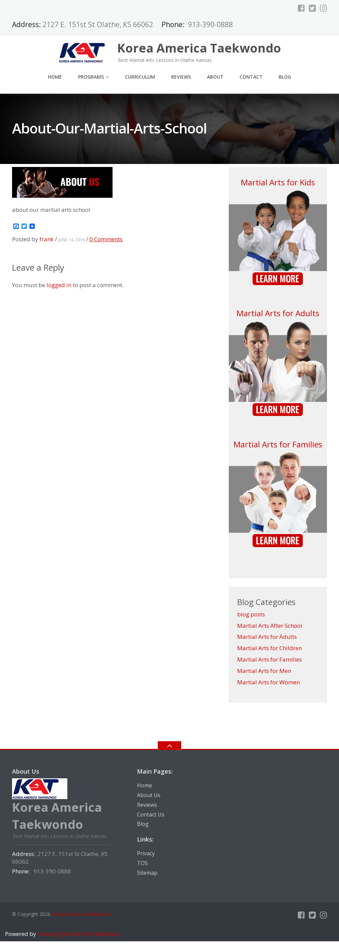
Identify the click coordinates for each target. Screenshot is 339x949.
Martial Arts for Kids (278, 182)
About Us (148, 795)
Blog (285, 77)
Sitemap (147, 872)
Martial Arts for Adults (277, 313)
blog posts (251, 614)
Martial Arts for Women (268, 682)
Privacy (146, 853)
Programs (91, 77)
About (215, 77)
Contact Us (150, 814)
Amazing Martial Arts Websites (78, 934)
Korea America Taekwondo (81, 914)
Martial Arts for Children (269, 648)
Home (55, 77)
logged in (59, 285)
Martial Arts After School (269, 625)
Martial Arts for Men (264, 671)
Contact (251, 77)
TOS (142, 863)
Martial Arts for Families (277, 444)
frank (47, 239)
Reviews (181, 77)
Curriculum (140, 77)
